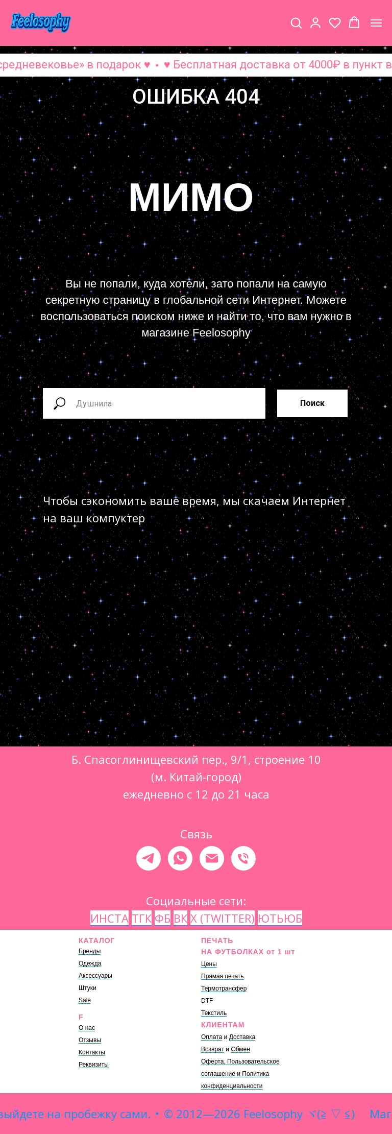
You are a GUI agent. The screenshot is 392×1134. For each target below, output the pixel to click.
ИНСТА (109, 918)
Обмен (240, 1049)
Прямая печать (222, 976)
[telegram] (148, 858)
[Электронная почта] (212, 858)
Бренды (90, 951)
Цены (209, 964)
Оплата (211, 1037)
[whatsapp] (180, 858)
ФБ (162, 918)
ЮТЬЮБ (280, 918)
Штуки (87, 988)
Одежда (90, 963)
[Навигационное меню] (376, 23)
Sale (85, 1000)
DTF (207, 1000)
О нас (87, 1027)
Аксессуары (95, 975)
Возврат (212, 1049)
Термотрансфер (224, 988)
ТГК (142, 918)
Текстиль (214, 1013)
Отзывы (90, 1040)
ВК (180, 918)
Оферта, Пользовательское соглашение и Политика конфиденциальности (240, 1074)
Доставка (242, 1037)
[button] (296, 22)
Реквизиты (94, 1064)
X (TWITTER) (222, 918)
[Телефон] (243, 858)
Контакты (92, 1052)
